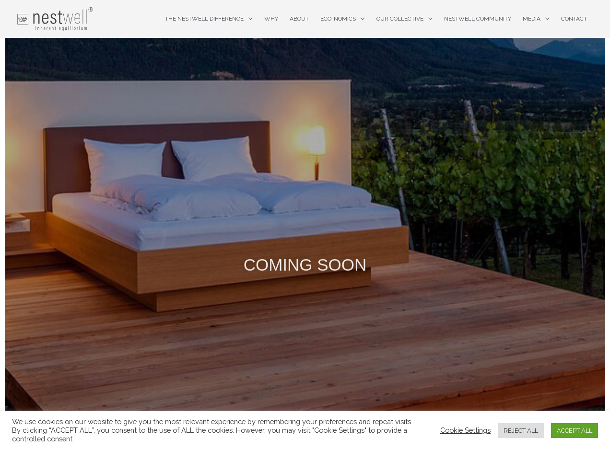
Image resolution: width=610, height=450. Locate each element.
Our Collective (399, 18)
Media (531, 18)
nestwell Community (477, 18)
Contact (574, 18)
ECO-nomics (338, 18)
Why (271, 18)
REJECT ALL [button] (521, 430)
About (299, 18)
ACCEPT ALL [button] (574, 430)
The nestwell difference (204, 18)
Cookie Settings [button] (465, 430)
